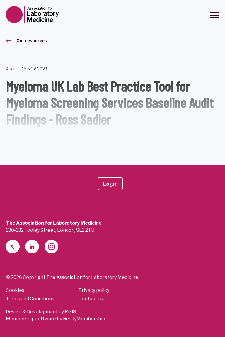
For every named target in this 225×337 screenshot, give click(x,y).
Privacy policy (94, 290)
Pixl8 (70, 311)
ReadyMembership (84, 318)
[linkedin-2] (32, 246)
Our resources (31, 40)
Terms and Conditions (30, 299)
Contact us (91, 299)
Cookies (15, 290)
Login (110, 184)
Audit (11, 68)
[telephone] (13, 246)
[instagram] (51, 246)
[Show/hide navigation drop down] (214, 15)
